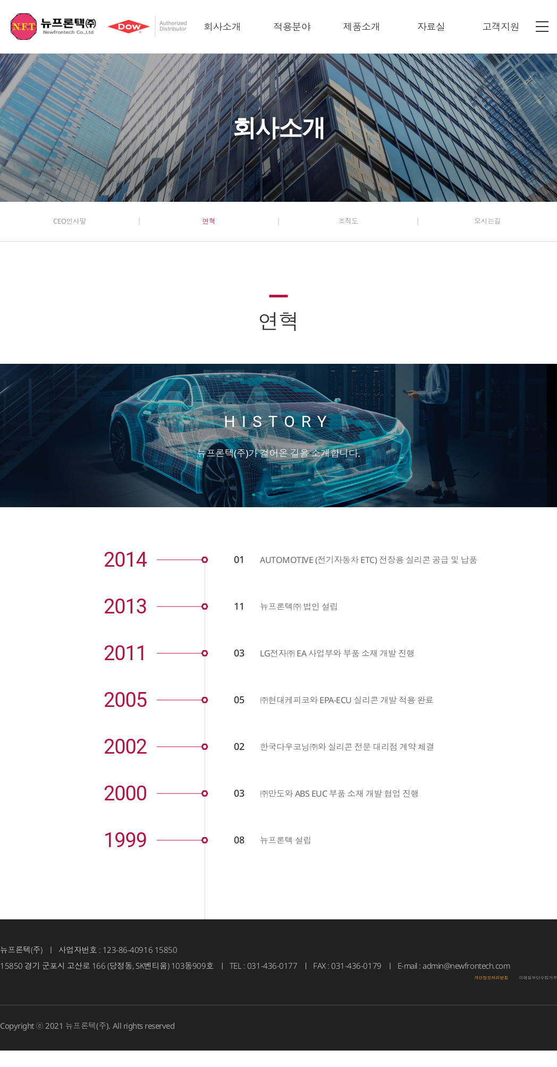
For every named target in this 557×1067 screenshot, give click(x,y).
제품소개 (361, 26)
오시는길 (487, 228)
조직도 (348, 228)
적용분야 (291, 26)
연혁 (208, 228)
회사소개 (222, 26)
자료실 (431, 26)
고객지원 (500, 26)
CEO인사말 (69, 228)
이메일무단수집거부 (522, 990)
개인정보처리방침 (446, 990)
